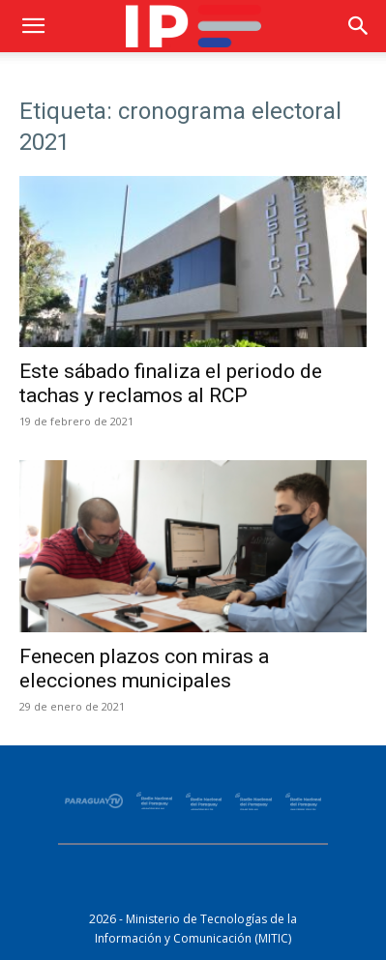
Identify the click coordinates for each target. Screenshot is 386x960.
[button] (33, 26)
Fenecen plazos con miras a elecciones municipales (144, 668)
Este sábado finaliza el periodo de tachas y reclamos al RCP (170, 383)
